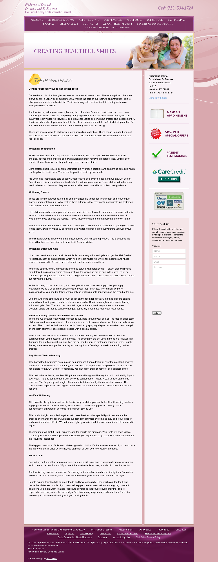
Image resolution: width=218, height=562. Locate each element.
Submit (157, 313)
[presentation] (167, 298)
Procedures (163, 529)
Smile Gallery (86, 533)
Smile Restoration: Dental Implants (75, 537)
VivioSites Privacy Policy (148, 537)
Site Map (102, 537)
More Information (158, 97)
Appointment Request (127, 533)
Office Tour (180, 529)
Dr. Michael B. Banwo (101, 529)
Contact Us (105, 533)
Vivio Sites (51, 558)
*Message (169, 274)
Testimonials (53, 533)
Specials (70, 533)
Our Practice (145, 529)
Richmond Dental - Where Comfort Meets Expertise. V (58, 529)
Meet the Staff (126, 529)
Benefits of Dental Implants (158, 533)
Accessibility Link (121, 537)
